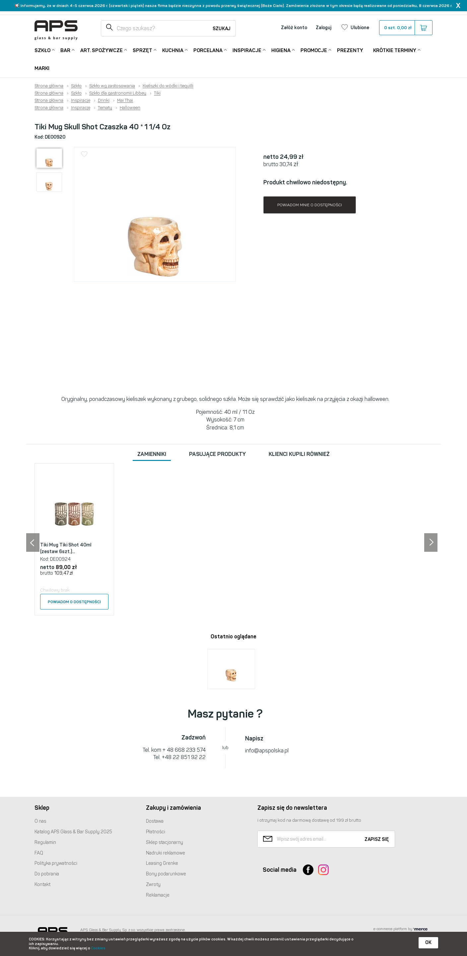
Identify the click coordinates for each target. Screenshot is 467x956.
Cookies (98, 948)
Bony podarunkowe (166, 874)
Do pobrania (46, 874)
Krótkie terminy (394, 49)
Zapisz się (377, 839)
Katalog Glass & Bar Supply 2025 (73, 832)
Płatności (155, 832)
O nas (40, 821)
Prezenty (350, 50)
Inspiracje (247, 49)
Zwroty (153, 884)
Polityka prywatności (55, 863)
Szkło (42, 49)
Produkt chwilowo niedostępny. (305, 182)
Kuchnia (172, 49)
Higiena (281, 49)
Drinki (103, 100)
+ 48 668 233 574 (184, 750)
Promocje (313, 49)
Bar (65, 49)
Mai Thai (125, 100)
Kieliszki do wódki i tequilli (168, 86)
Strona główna (48, 86)
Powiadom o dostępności (74, 602)
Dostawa (155, 821)
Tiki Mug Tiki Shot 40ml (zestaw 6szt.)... (65, 548)
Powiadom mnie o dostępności (309, 205)
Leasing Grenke (162, 863)
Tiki (157, 93)
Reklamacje (157, 895)
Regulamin (45, 842)
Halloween (130, 107)
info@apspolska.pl (267, 750)
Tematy (105, 107)
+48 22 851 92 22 (184, 757)
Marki (41, 68)
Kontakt (42, 884)
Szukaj (222, 29)
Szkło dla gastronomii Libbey (117, 93)
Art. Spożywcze (101, 49)
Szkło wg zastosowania (112, 86)
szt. (405, 28)
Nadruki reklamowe (165, 853)
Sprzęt (142, 49)
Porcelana (208, 49)
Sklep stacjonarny (164, 842)
